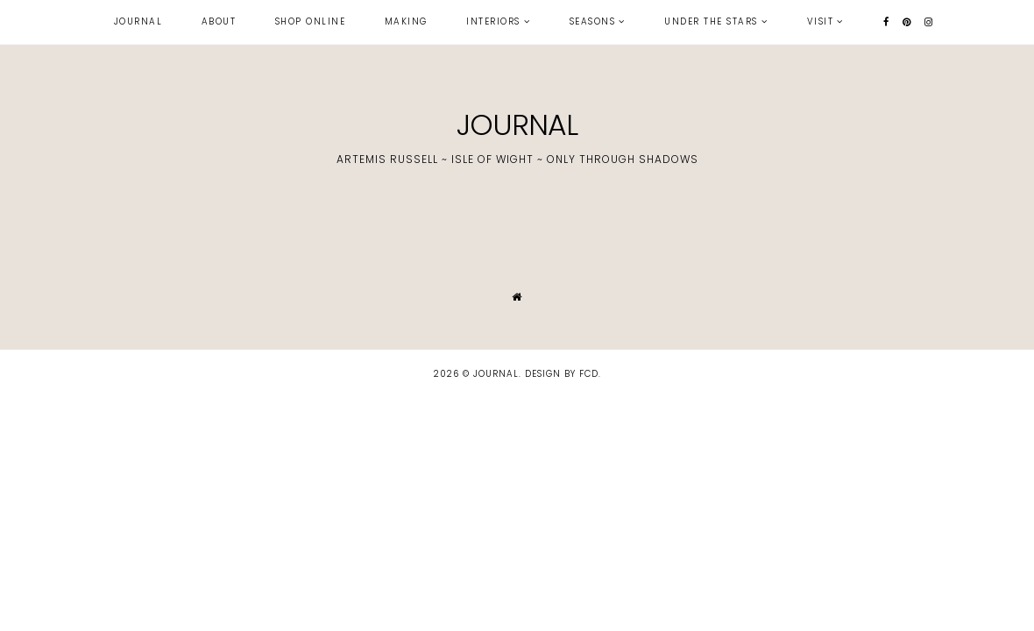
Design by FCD (561, 373)
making (406, 21)
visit (820, 21)
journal (138, 21)
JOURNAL (517, 124)
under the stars (711, 21)
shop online (310, 21)
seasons (593, 21)
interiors (493, 21)
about (219, 21)
